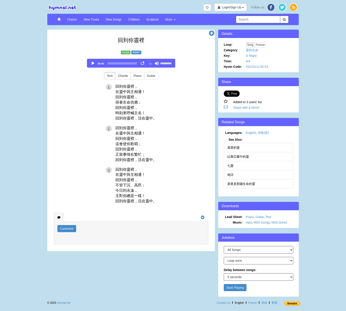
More (170, 19)
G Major (251, 55)
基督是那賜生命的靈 (241, 184)
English (251, 133)
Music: (238, 222)
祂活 (230, 174)
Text (110, 76)
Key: (227, 55)
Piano (137, 76)
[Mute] (157, 63)
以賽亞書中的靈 (238, 156)
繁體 (274, 302)
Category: (231, 50)
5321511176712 (257, 66)
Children (134, 19)
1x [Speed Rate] (150, 63)
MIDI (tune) (279, 222)
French (252, 302)
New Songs (114, 19)
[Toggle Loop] (143, 63)
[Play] (93, 63)
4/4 (248, 61)
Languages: (234, 133)
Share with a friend (246, 107)
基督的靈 (233, 147)
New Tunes (91, 19)
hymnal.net (64, 302)
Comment (66, 228)
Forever (260, 44)
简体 (264, 302)
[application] (131, 63)
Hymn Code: (233, 66)
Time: (228, 61)
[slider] (122, 63)
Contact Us (223, 302)
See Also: (236, 139)
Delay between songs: (240, 270)
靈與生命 (252, 50)
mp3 (249, 222)
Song (250, 44)
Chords (123, 76)
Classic (72, 19)
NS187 (136, 52)
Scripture (152, 19)
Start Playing (235, 287)
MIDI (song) (262, 222)
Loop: (228, 44)
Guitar (151, 76)
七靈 (230, 165)
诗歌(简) (263, 133)
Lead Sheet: (234, 217)
